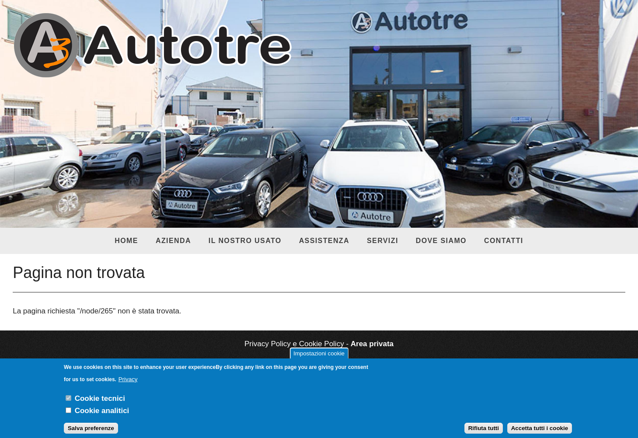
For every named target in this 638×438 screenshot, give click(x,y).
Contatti (503, 240)
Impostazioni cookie (319, 358)
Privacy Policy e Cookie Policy (294, 344)
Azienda (173, 240)
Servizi (382, 240)
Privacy (128, 383)
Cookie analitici (102, 415)
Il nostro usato (245, 240)
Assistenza (324, 240)
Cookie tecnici (100, 403)
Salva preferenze (91, 432)
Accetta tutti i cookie (539, 432)
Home (126, 240)
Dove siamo (441, 240)
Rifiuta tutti (483, 432)
